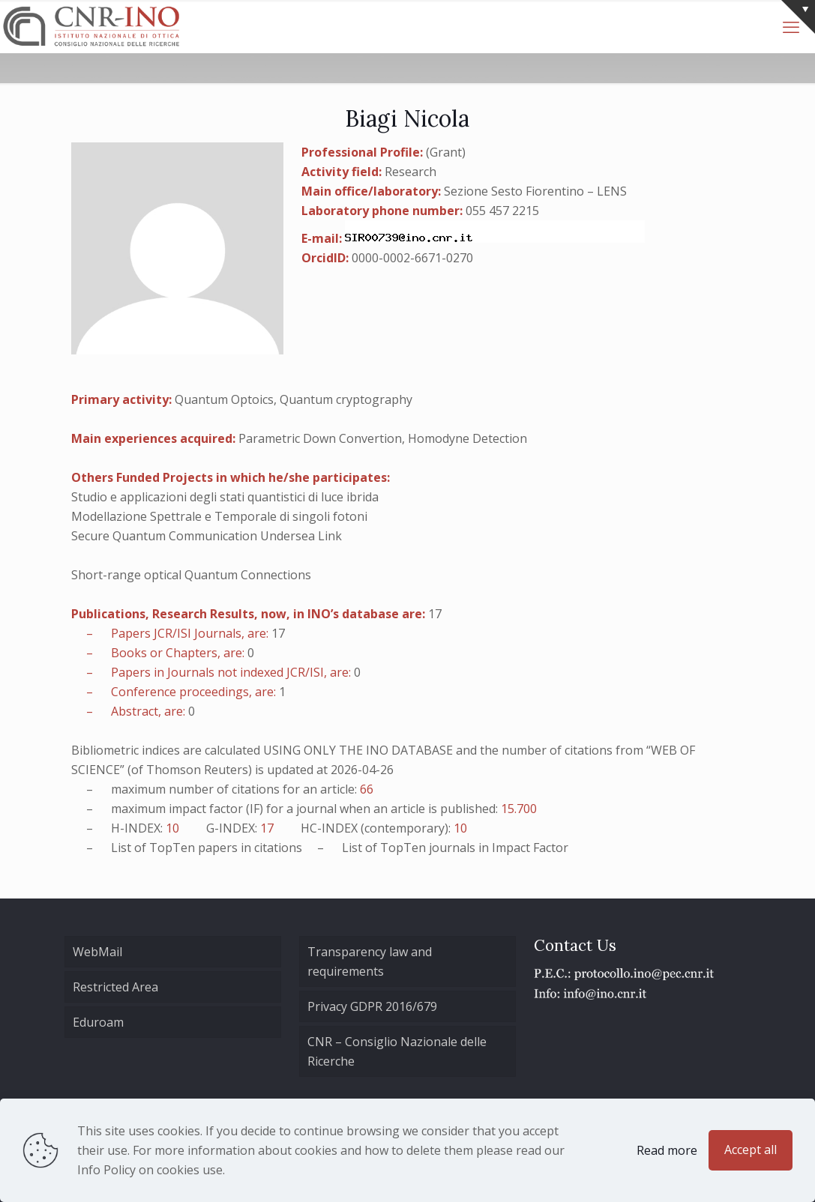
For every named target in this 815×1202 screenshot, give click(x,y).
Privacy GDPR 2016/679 (372, 1006)
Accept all (750, 1149)
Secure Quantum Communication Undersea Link (206, 536)
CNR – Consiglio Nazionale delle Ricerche (397, 1051)
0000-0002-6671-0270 (412, 258)
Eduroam (98, 1022)
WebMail (97, 951)
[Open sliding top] (798, 17)
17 (435, 613)
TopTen (172, 847)
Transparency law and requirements (369, 961)
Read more (667, 1150)
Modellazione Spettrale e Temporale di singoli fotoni (219, 516)
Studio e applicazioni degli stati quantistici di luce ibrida (225, 497)
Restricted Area (115, 987)
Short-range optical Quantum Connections (191, 575)
